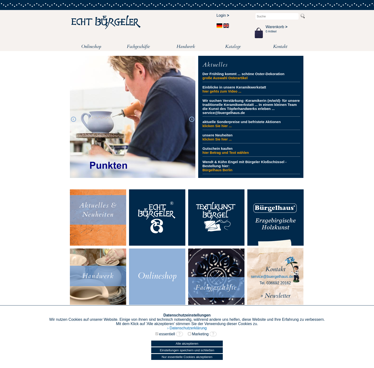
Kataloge (233, 46)
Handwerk (186, 46)
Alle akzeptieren (187, 343)
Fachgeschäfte (138, 46)
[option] (132, 118)
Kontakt (280, 46)
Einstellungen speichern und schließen (187, 350)
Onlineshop (91, 46)
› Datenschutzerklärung (187, 328)
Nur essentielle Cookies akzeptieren (187, 357)
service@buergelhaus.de (272, 277)
